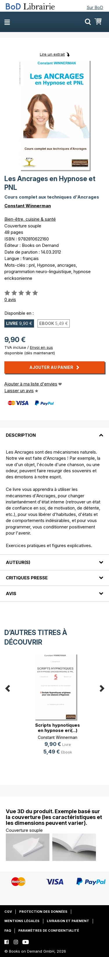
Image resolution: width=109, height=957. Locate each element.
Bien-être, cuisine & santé (30, 219)
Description (21, 435)
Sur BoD (95, 7)
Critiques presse (27, 578)
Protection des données (43, 912)
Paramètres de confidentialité (48, 930)
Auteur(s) (18, 562)
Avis (11, 593)
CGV (8, 912)
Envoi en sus (41, 347)
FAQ (7, 930)
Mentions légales (22, 921)
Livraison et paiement (68, 921)
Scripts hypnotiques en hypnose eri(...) (57, 727)
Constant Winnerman (27, 205)
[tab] (54, 431)
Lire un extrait (52, 54)
